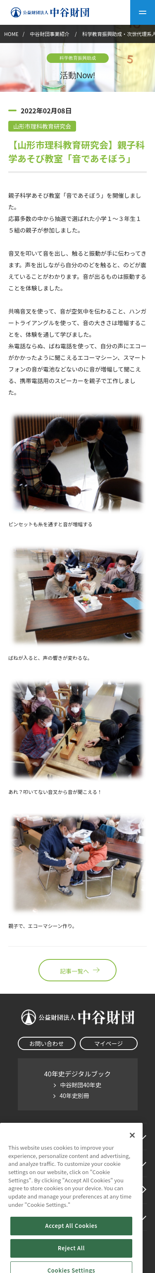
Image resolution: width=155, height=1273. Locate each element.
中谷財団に (34, 1136)
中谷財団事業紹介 (50, 33)
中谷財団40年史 (80, 1085)
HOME (11, 33)
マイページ (108, 1043)
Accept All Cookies (71, 1257)
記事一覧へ (77, 970)
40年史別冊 (74, 1095)
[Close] (132, 1167)
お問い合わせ (46, 1043)
